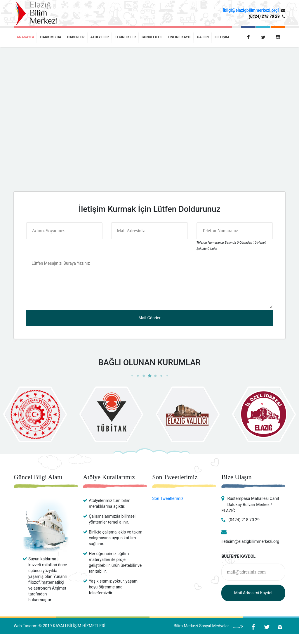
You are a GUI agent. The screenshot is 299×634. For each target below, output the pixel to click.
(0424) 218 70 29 (264, 16)
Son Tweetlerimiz (167, 498)
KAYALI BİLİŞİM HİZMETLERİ (79, 625)
